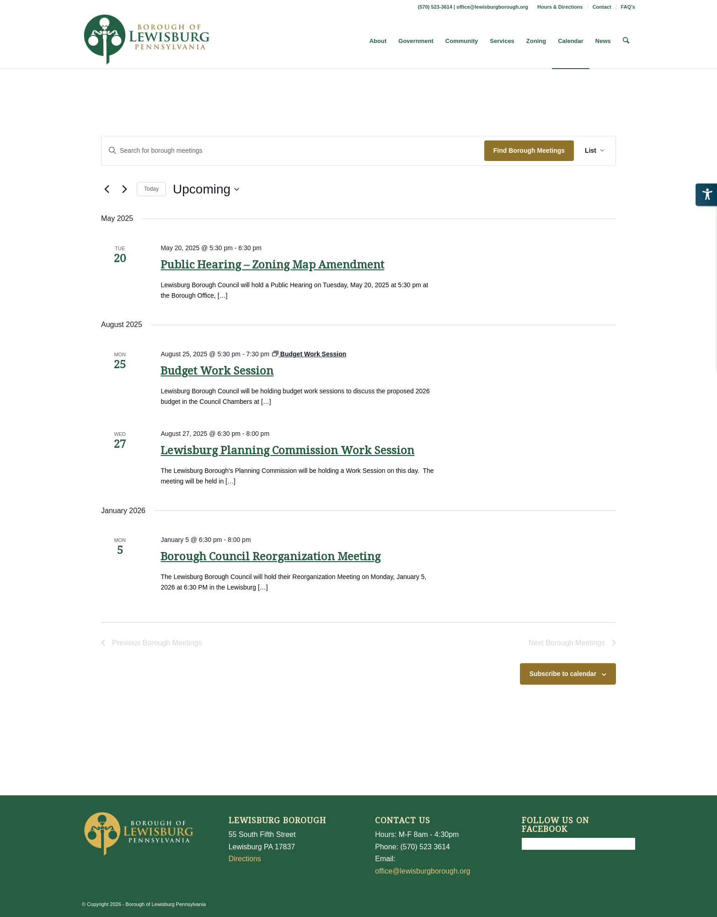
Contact (602, 7)
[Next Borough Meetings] (124, 189)
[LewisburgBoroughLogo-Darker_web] (147, 41)
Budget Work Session (217, 371)
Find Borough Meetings (529, 150)
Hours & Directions (560, 7)
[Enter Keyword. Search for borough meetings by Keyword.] (293, 150)
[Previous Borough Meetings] (106, 189)
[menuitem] (560, 7)
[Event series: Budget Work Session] (309, 354)
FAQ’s (628, 7)
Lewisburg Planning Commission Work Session (287, 450)
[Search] (626, 41)
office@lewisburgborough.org (492, 7)
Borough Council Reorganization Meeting (270, 556)
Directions (245, 859)
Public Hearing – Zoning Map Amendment (272, 264)
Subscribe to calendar (563, 673)
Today (151, 189)
